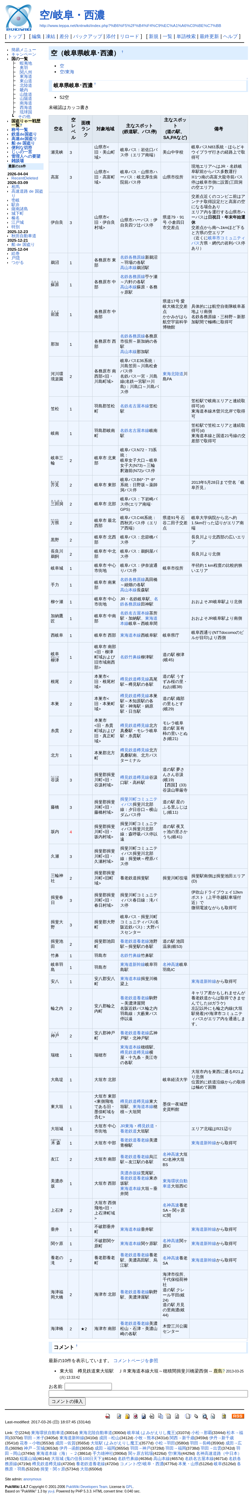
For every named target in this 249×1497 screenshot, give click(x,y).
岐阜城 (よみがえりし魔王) (151, 1433)
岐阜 (218, 1464)
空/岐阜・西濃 (71, 15)
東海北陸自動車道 (95, 1433)
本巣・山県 (188, 1464)
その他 (24, 116)
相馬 (15, 186)
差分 (64, 36)
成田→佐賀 (65, 1443)
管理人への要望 (25, 156)
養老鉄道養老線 (134, 941)
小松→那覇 (201, 1433)
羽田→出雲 (211, 1448)
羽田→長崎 (200, 1443)
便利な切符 (21, 147)
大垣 (84, 1469)
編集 (36, 36)
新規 (154, 36)
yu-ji (51, 1491)
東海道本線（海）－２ (57, 1453)
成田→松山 (109, 1438)
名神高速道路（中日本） (219, 1453)
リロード (129, 36)
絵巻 (15, 253)
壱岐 (15, 200)
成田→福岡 (105, 1448)
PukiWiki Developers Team (87, 1487)
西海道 (26, 107)
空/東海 (67, 71)
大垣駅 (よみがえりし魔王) (115, 1443)
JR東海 (126, 1126)
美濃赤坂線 (130, 1173)
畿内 (24, 89)
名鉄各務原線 (132, 257)
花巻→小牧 (30, 1443)
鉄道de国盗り (24, 134)
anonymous (32, 1479)
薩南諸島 (19, 208)
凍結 (50, 36)
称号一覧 (19, 129)
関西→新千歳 (182, 1438)
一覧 (167, 36)
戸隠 (15, 258)
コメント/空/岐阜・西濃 (141, 1464)
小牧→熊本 (144, 1438)
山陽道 (26, 98)
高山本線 (128, 267)
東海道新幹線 (132, 964)
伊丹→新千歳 (221, 1438)
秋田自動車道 (23, 235)
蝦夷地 (26, 63)
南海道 (26, 103)
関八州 (26, 72)
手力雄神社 (103, 1453)
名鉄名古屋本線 (134, 406)
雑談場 (17, 160)
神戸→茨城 (34, 1448)
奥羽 (24, 67)
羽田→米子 (34, 1438)
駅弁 (15, 204)
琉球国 (26, 112)
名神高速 (171, 964)
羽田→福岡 (175, 1448)
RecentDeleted (24, 178)
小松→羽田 (165, 1443)
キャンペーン (23, 54)
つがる (17, 262)
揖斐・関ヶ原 (52, 1469)
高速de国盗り (24, 138)
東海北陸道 (173, 373)
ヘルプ (230, 36)
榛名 (15, 217)
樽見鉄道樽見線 (134, 679)
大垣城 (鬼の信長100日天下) (77, 1459)
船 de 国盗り (23, 143)
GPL (129, 1487)
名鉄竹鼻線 (130, 657)
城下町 (17, 213)
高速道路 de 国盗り (27, 193)
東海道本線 (130, 635)
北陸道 (26, 85)
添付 (111, 36)
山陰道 (26, 94)
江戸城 (17, 222)
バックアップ (87, 36)
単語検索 (186, 36)
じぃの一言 (21, 151)
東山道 (26, 80)
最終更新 (209, 36)
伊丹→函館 (69, 1448)
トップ (15, 36)
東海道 (26, 76)
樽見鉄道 (145, 1126)
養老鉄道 (128, 1131)
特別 (15, 226)
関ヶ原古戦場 (140, 1453)
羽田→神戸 (140, 1448)
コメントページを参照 (135, 1360)
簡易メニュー (23, 49)
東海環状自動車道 (47, 1433)
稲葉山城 (28, 1459)
